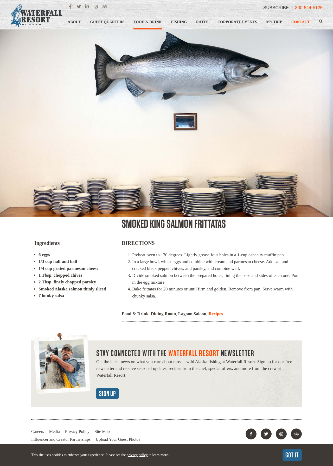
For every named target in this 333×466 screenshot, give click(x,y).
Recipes (215, 313)
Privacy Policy (77, 431)
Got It (292, 455)
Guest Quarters (107, 22)
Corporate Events (237, 22)
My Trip (274, 22)
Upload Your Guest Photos (118, 439)
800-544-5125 (309, 7)
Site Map (102, 431)
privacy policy (137, 455)
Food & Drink (147, 22)
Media (54, 431)
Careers (37, 431)
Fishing (179, 22)
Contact (300, 22)
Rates (202, 22)
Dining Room (163, 313)
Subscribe (276, 7)
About (74, 22)
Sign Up (107, 393)
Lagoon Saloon (192, 313)
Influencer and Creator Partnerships (61, 439)
